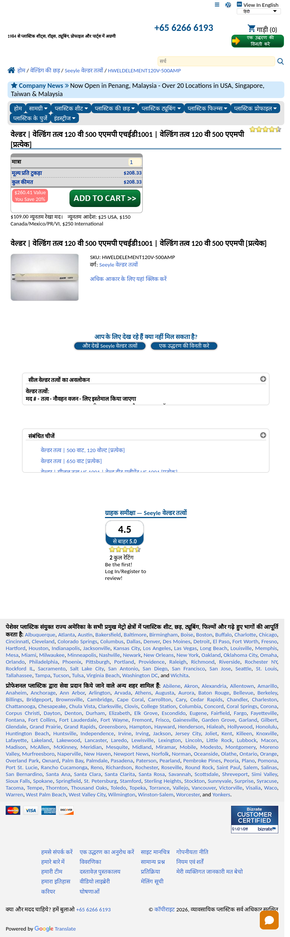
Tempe (34, 787)
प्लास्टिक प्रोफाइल (255, 108)
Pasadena (122, 760)
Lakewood (68, 740)
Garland (248, 719)
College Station (158, 706)
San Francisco (188, 668)
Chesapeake (52, 706)
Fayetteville (264, 713)
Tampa (42, 675)
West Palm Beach (46, 794)
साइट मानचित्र (155, 852)
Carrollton (159, 699)
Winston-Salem (155, 794)
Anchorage (43, 692)
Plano (248, 760)
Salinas (269, 767)
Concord (214, 706)
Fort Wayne (114, 719)
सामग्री (38, 108)
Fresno (269, 641)
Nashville (109, 655)
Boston (204, 634)
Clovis (131, 706)
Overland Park (22, 760)
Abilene (171, 685)
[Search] (216, 61)
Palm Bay (72, 760)
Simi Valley (264, 774)
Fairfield (220, 713)
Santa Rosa (152, 774)
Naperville (69, 753)
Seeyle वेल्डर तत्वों (118, 264)
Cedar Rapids (206, 699)
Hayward (164, 726)
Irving (142, 733)
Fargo (240, 713)
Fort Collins (42, 719)
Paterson (146, 760)
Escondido (173, 713)
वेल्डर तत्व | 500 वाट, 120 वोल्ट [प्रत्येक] (83, 450)
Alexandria (214, 685)
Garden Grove (218, 719)
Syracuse (267, 781)
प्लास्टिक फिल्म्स (207, 108)
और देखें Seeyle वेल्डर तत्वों (109, 345)
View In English (257, 5)
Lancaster (95, 740)
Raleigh (177, 661)
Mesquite (117, 747)
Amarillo (267, 685)
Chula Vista (82, 706)
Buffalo (223, 634)
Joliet (211, 733)
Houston (38, 648)
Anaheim (16, 692)
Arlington (99, 692)
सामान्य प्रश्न (153, 862)
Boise (186, 634)
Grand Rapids (80, 726)
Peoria (231, 760)
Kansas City (127, 648)
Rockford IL (19, 668)
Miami (29, 655)
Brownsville (69, 699)
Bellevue (243, 692)
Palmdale (97, 760)
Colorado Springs (77, 641)
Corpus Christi (23, 713)
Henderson (191, 726)
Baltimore (135, 634)
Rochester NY (261, 661)
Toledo (118, 787)
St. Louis (266, 668)
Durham (95, 713)
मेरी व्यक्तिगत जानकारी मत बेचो (209, 871)
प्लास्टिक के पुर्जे (30, 118)
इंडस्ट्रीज (65, 118)
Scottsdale (206, 774)
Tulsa (78, 675)
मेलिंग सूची (152, 881)
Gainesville (185, 719)
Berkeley (267, 692)
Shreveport (235, 774)
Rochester (146, 767)
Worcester (187, 794)
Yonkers (221, 794)
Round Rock (199, 767)
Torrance (159, 787)
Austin (85, 634)
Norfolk (160, 753)
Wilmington (121, 794)
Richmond (202, 661)
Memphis (266, 648)
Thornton (57, 787)
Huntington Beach (27, 733)
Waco (270, 787)
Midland (141, 747)
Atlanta (66, 634)
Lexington (169, 740)
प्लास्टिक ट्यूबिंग (161, 108)
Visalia (253, 787)
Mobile (188, 747)
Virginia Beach (103, 675)
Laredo (119, 740)
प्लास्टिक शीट (71, 108)
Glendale (16, 726)
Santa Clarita (120, 774)
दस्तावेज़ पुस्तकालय (100, 871)
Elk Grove (146, 713)
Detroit (201, 641)
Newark (131, 655)
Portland (124, 661)
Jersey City (188, 733)
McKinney (65, 747)
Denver (151, 641)
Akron (191, 685)
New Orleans (158, 655)
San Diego (155, 668)
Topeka (138, 787)
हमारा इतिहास (55, 881)
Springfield (68, 781)
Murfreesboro (38, 753)
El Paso (221, 641)
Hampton (140, 726)
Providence (152, 661)
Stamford (130, 781)
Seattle (243, 668)
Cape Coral (130, 699)
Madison (16, 747)
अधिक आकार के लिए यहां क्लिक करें (128, 279)
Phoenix (71, 661)
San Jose (220, 668)
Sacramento (51, 668)
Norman (181, 753)
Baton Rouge (213, 692)
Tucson (61, 675)
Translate (55, 928)
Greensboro (112, 726)
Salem (251, 767)
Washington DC (140, 675)
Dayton (52, 713)
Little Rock (219, 740)
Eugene (198, 713)
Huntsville (64, 733)
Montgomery (240, 747)
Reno (96, 767)
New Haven (97, 753)
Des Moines (176, 641)
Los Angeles (157, 648)
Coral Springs (242, 706)
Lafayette (16, 740)
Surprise (244, 781)
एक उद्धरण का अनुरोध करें (107, 852)
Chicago (268, 634)
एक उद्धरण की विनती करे (184, 345)
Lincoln (193, 740)
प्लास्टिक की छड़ (115, 108)
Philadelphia (43, 661)
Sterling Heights (162, 781)
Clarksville (110, 706)
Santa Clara (87, 774)
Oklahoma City (240, 655)
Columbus (111, 641)
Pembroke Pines (202, 760)
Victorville (230, 787)
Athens (143, 692)
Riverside (229, 661)
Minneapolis (81, 655)
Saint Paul (228, 767)
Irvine (124, 733)
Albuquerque (40, 634)
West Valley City (87, 794)
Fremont (142, 719)
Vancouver (204, 787)
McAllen (39, 747)
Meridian (91, 747)
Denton (73, 713)
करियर (48, 891)
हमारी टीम (51, 871)
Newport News (131, 753)
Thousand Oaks (89, 787)
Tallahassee (19, 675)
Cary (181, 699)
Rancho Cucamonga (64, 767)
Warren (14, 794)
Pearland (170, 760)
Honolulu (266, 726)
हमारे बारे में (53, 862)
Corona (268, 706)
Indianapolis (66, 648)
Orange (268, 753)
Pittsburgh (98, 661)
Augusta (164, 692)
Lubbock (246, 740)
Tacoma (14, 787)
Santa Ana (58, 774)
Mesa (12, 655)
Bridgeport (38, 699)
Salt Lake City (86, 668)
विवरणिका (90, 862)
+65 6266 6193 (183, 27)
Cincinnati (17, 641)
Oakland (211, 655)
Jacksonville (96, 648)
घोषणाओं (90, 891)
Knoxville (266, 733)
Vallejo (180, 787)
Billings (14, 699)
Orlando (15, 661)
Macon (269, 740)
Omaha (268, 655)
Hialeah (216, 726)
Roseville (171, 767)
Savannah (179, 774)
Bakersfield (108, 634)
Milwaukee (51, 655)
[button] (269, 920)
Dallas (133, 641)
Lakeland (41, 740)
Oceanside (206, 753)
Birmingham (164, 634)
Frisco (162, 719)
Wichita (179, 675)
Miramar (166, 747)
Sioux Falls (18, 781)
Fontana (15, 719)
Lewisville (142, 740)
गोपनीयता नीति (192, 852)
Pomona (267, 760)
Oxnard (50, 760)
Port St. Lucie (21, 767)
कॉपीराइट (164, 909)
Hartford (15, 648)
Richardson (119, 767)
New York (187, 655)
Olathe (228, 753)
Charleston (264, 699)
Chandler (237, 699)
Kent (227, 733)
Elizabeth (119, 713)
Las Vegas (185, 648)
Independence (97, 733)
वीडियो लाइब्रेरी (95, 881)
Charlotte (245, 634)
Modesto (211, 747)
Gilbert (269, 719)
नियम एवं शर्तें (190, 862)
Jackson (162, 733)
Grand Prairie (45, 726)
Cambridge (100, 699)
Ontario (248, 753)
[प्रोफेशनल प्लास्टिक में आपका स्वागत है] (72, 28)
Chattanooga (20, 706)
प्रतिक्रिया (150, 871)
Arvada (122, 692)
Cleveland (43, 641)
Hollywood (240, 726)
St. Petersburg (100, 781)
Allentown (242, 685)
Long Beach (213, 648)
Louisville (240, 648)
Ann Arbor (72, 692)
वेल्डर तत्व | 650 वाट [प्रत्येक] (71, 461)
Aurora (186, 692)
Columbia (190, 706)
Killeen (244, 733)
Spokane (43, 781)
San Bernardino (24, 774)
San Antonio (123, 668)
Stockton (194, 781)
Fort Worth (246, 641)
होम (18, 108)
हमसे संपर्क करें (56, 852)
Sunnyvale (219, 781)
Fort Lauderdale (78, 719)
